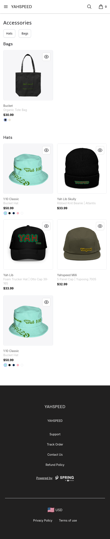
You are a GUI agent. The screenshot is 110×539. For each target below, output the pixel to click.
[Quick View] (46, 57)
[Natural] (9, 120)
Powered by (55, 478)
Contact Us (55, 454)
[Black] (5, 120)
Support (55, 434)
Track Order (55, 444)
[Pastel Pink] (18, 213)
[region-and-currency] (55, 510)
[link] (28, 75)
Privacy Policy (42, 520)
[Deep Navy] (13, 213)
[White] (22, 213)
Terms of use (68, 520)
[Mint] (5, 213)
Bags (25, 33)
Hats (9, 33)
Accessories (17, 22)
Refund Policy (55, 464)
